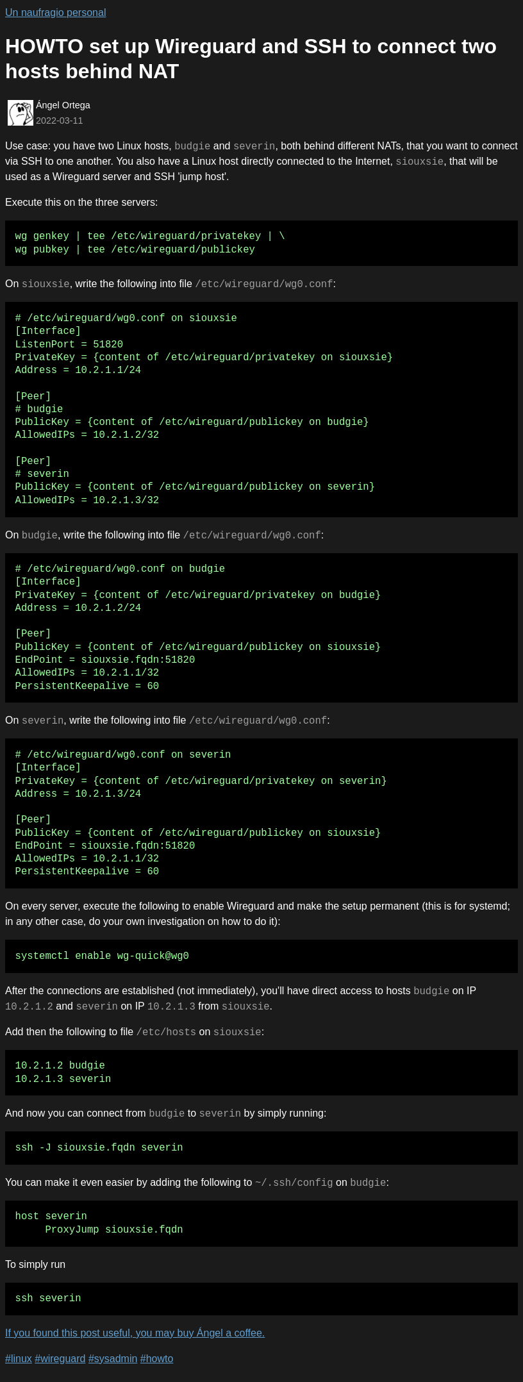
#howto (157, 1358)
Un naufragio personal (55, 12)
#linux (18, 1358)
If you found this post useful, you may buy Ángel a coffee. (135, 1333)
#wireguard (60, 1358)
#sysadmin (112, 1358)
